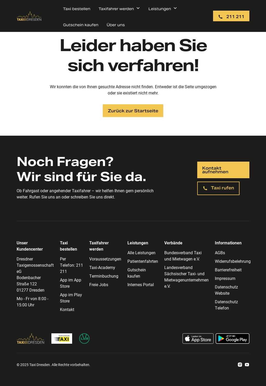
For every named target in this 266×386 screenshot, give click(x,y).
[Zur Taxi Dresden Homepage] (30, 338)
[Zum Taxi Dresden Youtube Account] (246, 364)
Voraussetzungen (105, 258)
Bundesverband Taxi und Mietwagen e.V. (183, 255)
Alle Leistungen (141, 252)
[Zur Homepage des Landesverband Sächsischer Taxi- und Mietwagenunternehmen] (84, 338)
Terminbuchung (103, 276)
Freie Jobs (98, 284)
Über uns (116, 25)
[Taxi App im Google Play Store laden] (232, 338)
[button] (119, 8)
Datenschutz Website (226, 290)
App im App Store (70, 283)
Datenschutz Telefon (226, 305)
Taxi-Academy (102, 267)
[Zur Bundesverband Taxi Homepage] (61, 338)
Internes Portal (140, 284)
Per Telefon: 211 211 (71, 265)
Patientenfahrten (142, 261)
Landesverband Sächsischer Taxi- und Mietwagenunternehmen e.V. (186, 277)
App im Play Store (71, 298)
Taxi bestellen (76, 8)
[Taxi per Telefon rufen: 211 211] (231, 16)
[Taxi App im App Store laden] (198, 338)
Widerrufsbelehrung (233, 261)
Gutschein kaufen (80, 25)
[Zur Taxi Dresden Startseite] (29, 16)
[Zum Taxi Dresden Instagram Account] (239, 364)
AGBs (220, 252)
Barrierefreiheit (228, 269)
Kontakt (67, 309)
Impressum (225, 278)
